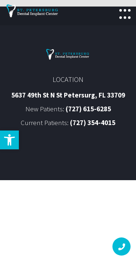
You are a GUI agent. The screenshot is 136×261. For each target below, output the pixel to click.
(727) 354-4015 (92, 122)
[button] (9, 139)
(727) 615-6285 (88, 108)
